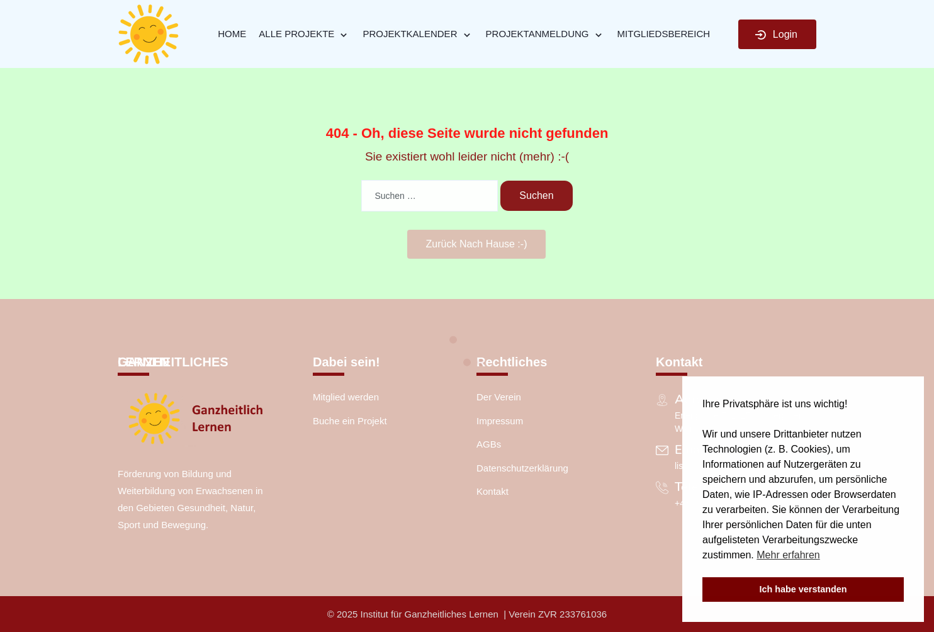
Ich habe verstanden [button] (803, 589)
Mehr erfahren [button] (788, 555)
